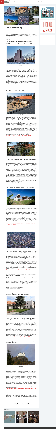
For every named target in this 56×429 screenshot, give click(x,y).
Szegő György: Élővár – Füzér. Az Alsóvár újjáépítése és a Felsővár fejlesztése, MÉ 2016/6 (21, 388)
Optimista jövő (32, 415)
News (28, 1)
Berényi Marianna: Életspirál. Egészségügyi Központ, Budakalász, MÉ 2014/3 (18, 135)
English (52, 1)
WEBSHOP (47, 1)
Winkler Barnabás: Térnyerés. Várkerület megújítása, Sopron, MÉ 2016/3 (18, 269)
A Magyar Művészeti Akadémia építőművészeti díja (20, 418)
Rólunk (42, 1)
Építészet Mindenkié (35, 1)
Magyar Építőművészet (15, 1)
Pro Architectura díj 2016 (16, 28)
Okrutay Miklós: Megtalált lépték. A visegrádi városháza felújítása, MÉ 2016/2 (18, 336)
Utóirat (23, 1)
